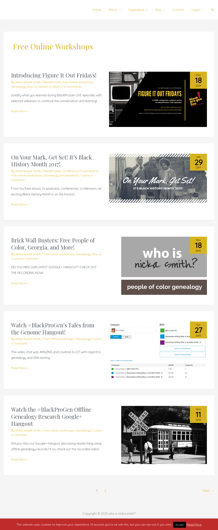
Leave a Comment (30, 258)
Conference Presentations (82, 171)
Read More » (19, 110)
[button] (212, 9)
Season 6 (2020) (50, 87)
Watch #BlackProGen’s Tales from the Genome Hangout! (54, 328)
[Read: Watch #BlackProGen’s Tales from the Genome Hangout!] (158, 350)
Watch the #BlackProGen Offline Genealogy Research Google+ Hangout (52, 416)
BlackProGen (54, 82)
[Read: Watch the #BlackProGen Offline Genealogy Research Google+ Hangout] (164, 435)
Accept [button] (180, 524)
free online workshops (79, 82)
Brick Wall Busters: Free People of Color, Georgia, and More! (54, 243)
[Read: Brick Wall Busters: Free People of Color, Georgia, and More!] (164, 265)
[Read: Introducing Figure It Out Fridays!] (158, 99)
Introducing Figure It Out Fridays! (55, 75)
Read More (194, 524)
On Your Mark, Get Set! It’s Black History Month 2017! (52, 160)
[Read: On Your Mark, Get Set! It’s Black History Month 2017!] (158, 178)
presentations (70, 175)
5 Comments (74, 87)
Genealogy (18, 87)
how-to (33, 87)
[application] (126, 10)
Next (208, 491)
